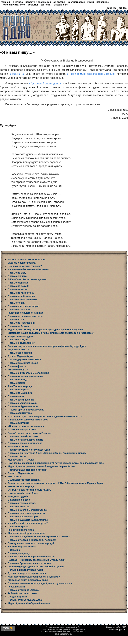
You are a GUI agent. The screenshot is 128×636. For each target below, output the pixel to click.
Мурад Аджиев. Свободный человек (29, 603)
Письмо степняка (18, 282)
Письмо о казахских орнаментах (26, 513)
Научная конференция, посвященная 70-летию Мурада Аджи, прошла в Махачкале (56, 463)
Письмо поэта (16, 319)
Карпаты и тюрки (18, 446)
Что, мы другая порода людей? (26, 409)
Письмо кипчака (17, 276)
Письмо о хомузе (18, 339)
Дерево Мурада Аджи (20, 356)
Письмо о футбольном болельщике (28, 373)
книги (90, 2)
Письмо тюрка (16, 302)
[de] (115, 8)
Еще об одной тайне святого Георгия (29, 433)
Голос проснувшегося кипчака (25, 312)
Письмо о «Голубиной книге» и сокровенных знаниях (39, 536)
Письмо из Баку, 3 (18, 379)
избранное (102, 2)
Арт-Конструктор (117, 629)
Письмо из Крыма (18, 526)
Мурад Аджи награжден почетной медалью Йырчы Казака (41, 466)
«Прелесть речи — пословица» (26, 426)
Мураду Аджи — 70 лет (21, 459)
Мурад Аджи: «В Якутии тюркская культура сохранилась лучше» (45, 329)
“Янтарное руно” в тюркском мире (28, 580)
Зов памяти (14, 476)
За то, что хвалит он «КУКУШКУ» (27, 259)
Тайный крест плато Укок (22, 593)
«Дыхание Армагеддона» (45, 83)
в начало (17, 2)
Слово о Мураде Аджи (21, 473)
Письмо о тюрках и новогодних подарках (32, 540)
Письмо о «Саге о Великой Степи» (28, 510)
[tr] (120, 8)
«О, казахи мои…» (18, 349)
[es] (125, 8)
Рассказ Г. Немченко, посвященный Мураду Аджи (36, 560)
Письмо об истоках (19, 309)
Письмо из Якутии (18, 326)
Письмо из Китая (17, 289)
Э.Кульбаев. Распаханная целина (27, 279)
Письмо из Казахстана (21, 292)
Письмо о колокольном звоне (25, 443)
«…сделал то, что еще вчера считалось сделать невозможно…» (45, 416)
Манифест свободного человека (26, 533)
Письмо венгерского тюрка (23, 306)
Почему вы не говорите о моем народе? (31, 543)
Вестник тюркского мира (22, 546)
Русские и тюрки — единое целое (27, 573)
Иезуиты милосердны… (22, 336)
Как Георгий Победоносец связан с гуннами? (34, 576)
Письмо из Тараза (18, 389)
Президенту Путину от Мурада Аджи (29, 449)
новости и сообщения (38, 2)
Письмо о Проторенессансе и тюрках (29, 563)
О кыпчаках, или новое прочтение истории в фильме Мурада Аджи (47, 346)
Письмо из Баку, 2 (18, 286)
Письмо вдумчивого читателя (25, 316)
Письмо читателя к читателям (25, 376)
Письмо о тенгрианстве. (22, 503)
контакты (45, 4)
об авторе (59, 2)
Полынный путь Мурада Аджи (25, 570)
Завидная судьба (18, 496)
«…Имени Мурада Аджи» (22, 429)
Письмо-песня (16, 396)
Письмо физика (17, 366)
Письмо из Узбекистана (21, 296)
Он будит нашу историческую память (29, 489)
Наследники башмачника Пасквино (28, 269)
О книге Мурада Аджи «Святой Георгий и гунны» (36, 566)
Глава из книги (16, 586)
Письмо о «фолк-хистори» (23, 516)
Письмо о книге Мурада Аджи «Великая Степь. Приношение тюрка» (47, 453)
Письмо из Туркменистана (23, 406)
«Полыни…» (17, 73)
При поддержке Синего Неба (24, 359)
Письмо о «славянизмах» (22, 403)
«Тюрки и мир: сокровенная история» (91, 73)
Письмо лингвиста (18, 423)
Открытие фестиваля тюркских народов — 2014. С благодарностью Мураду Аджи (55, 483)
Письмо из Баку (17, 272)
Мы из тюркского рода (21, 486)
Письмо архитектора (20, 413)
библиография (76, 2)
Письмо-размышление (21, 399)
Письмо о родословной (21, 343)
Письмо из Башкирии (20, 393)
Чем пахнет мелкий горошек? (25, 266)
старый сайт (61, 4)
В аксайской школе (19, 499)
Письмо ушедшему (19, 553)
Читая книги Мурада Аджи (23, 493)
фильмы (33, 4)
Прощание (14, 550)
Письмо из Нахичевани (21, 322)
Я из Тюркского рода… (21, 386)
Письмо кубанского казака (23, 363)
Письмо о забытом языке (22, 299)
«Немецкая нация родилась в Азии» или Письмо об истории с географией (51, 333)
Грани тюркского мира (21, 529)
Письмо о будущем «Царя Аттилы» (28, 520)
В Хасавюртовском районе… (24, 479)
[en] (109, 8)
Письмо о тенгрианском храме (25, 439)
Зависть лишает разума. (22, 262)
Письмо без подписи (20, 352)
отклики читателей (14, 4)
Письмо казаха (16, 383)
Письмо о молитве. (19, 506)
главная (5, 2)
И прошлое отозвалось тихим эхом (28, 419)
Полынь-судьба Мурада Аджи (25, 600)
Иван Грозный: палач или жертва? (28, 523)
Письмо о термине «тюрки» (24, 590)
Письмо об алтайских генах (24, 436)
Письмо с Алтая (17, 456)
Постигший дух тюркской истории (27, 469)
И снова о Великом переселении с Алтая (31, 556)
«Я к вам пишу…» (18, 369)
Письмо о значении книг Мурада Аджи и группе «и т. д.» (40, 583)
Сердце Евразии (17, 596)
